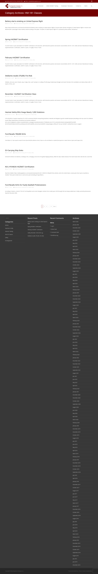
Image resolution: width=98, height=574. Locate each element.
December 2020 (76, 394)
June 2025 (75, 240)
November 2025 (76, 228)
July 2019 (75, 441)
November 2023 (76, 299)
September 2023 (77, 302)
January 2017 (76, 506)
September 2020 (77, 404)
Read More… (8, 32)
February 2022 (76, 354)
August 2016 (76, 518)
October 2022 (76, 330)
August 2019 (76, 438)
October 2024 (76, 265)
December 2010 (76, 565)
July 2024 (75, 274)
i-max (83, 571)
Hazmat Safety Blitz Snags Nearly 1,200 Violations (24, 112)
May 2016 (75, 527)
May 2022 (75, 345)
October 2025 (76, 231)
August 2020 (76, 407)
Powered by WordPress (73, 571)
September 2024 (77, 268)
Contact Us (78, 6)
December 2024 (76, 258)
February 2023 (76, 320)
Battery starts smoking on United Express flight (24, 21)
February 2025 (76, 252)
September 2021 (77, 370)
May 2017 (75, 500)
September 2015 (77, 552)
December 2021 (76, 360)
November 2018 (76, 466)
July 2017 (75, 493)
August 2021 (76, 373)
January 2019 (76, 459)
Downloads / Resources (67, 6)
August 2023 (76, 305)
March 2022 (75, 351)
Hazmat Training (21, 23)
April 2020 (75, 416)
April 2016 (75, 531)
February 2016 (76, 537)
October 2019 (76, 435)
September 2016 (77, 515)
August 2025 (76, 237)
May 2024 (75, 280)
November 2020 (76, 398)
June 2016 (75, 524)
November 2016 (76, 509)
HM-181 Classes (28, 23)
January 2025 (76, 255)
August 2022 (76, 336)
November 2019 (76, 432)
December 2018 (76, 463)
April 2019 (75, 450)
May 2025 (75, 243)
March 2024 (75, 286)
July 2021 (75, 376)
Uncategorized (8, 240)
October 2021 (76, 367)
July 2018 (75, 475)
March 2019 (75, 453)
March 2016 (75, 534)
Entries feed (54, 229)
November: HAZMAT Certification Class (20, 94)
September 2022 (77, 333)
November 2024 (76, 262)
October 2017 (76, 487)
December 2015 (76, 543)
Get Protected (39, 6)
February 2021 (76, 388)
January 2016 (76, 540)
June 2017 (75, 497)
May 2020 (75, 413)
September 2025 (77, 234)
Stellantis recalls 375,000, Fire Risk (18, 76)
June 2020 (75, 410)
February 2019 (76, 456)
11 (51, 206)
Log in (52, 226)
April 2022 (75, 348)
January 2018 (76, 481)
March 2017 (75, 503)
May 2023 (75, 311)
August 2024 (76, 271)
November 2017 (76, 484)
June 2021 (75, 379)
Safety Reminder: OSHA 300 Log (35, 232)
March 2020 (75, 419)
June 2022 (75, 342)
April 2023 (75, 314)
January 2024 (76, 292)
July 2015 (75, 558)
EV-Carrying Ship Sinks (14, 150)
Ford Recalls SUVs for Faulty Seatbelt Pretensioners (25, 185)
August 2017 (76, 490)
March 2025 (75, 249)
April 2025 (75, 246)
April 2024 (75, 283)
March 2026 (75, 221)
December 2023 (76, 296)
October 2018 (76, 469)
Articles (16, 23)
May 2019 (75, 447)
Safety (33, 23)
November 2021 (76, 364)
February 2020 (76, 422)
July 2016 (75, 521)
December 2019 (76, 429)
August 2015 (76, 555)
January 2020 (76, 425)
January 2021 (76, 391)
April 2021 (75, 385)
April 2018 (75, 478)
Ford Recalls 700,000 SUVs (15, 134)
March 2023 (75, 317)
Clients (85, 6)
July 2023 (75, 308)
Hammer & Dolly (9, 228)
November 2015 (76, 546)
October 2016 (76, 512)
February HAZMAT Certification (17, 58)
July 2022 (75, 339)
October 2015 (76, 549)
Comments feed (55, 232)
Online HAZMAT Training (52, 6)
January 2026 (76, 224)
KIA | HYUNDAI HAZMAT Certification (19, 167)
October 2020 (76, 401)
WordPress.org (54, 235)
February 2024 (76, 289)
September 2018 (77, 472)
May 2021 (75, 382)
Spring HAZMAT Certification (16, 39)
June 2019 (75, 444)
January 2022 (76, 357)
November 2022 (76, 326)
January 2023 (76, 323)
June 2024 (75, 277)
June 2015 (75, 561)
